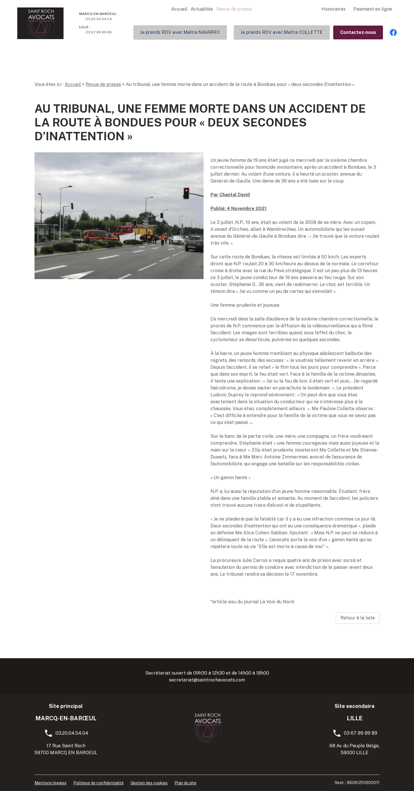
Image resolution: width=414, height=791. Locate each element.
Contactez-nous (358, 32)
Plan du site (185, 783)
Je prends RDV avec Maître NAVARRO (180, 32)
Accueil (179, 9)
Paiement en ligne (372, 9)
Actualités (202, 9)
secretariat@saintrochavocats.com (207, 680)
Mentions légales (50, 783)
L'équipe (264, 9)
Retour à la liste (357, 618)
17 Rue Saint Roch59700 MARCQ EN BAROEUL (65, 749)
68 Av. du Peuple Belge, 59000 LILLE (354, 749)
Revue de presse (234, 9)
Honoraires (333, 9)
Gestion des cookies (149, 783)
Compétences (297, 9)
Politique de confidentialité (98, 783)
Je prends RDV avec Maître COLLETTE (282, 32)
